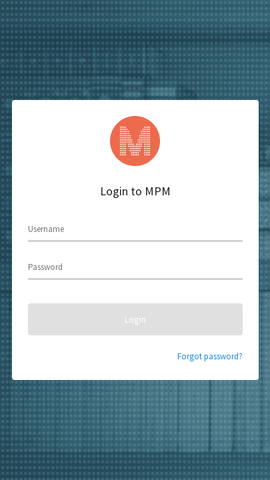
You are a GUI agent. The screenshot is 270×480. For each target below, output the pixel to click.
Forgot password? (210, 356)
